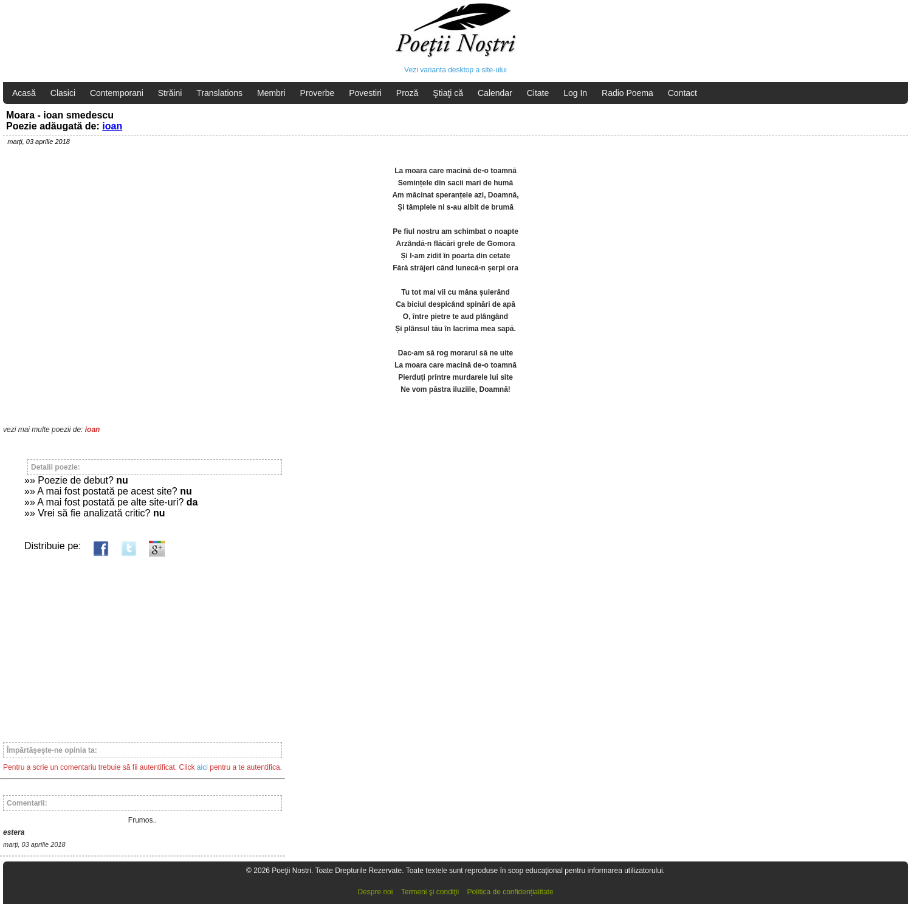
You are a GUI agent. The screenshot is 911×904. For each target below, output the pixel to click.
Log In (575, 93)
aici (202, 767)
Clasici (62, 93)
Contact (682, 93)
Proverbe (317, 93)
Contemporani (116, 93)
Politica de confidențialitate (510, 892)
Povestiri (365, 93)
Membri (271, 93)
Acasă (24, 93)
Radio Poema (627, 93)
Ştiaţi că (448, 93)
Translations (219, 93)
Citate (538, 93)
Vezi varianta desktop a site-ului (455, 70)
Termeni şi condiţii (430, 892)
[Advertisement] (142, 644)
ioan (112, 126)
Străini (170, 93)
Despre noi (375, 892)
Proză (407, 93)
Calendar (495, 93)
